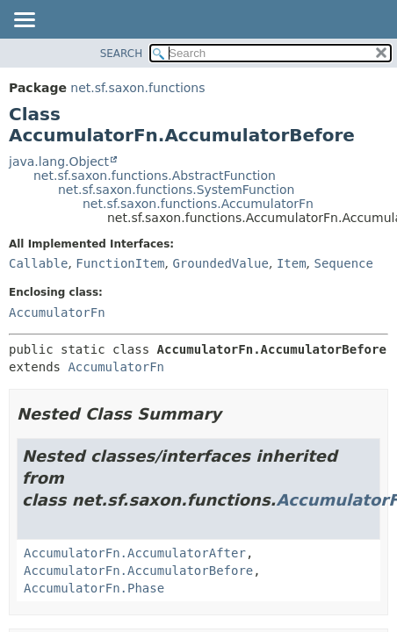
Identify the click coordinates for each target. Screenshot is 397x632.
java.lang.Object (59, 161)
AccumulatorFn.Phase (94, 588)
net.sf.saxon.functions (137, 88)
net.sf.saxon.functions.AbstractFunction (154, 176)
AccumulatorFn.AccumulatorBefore (138, 571)
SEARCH (121, 53)
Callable (38, 263)
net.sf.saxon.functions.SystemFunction (176, 190)
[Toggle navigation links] (24, 21)
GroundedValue (220, 263)
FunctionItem (120, 263)
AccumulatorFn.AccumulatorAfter (135, 553)
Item (292, 263)
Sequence (343, 263)
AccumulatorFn (57, 312)
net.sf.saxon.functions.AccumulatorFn (198, 204)
